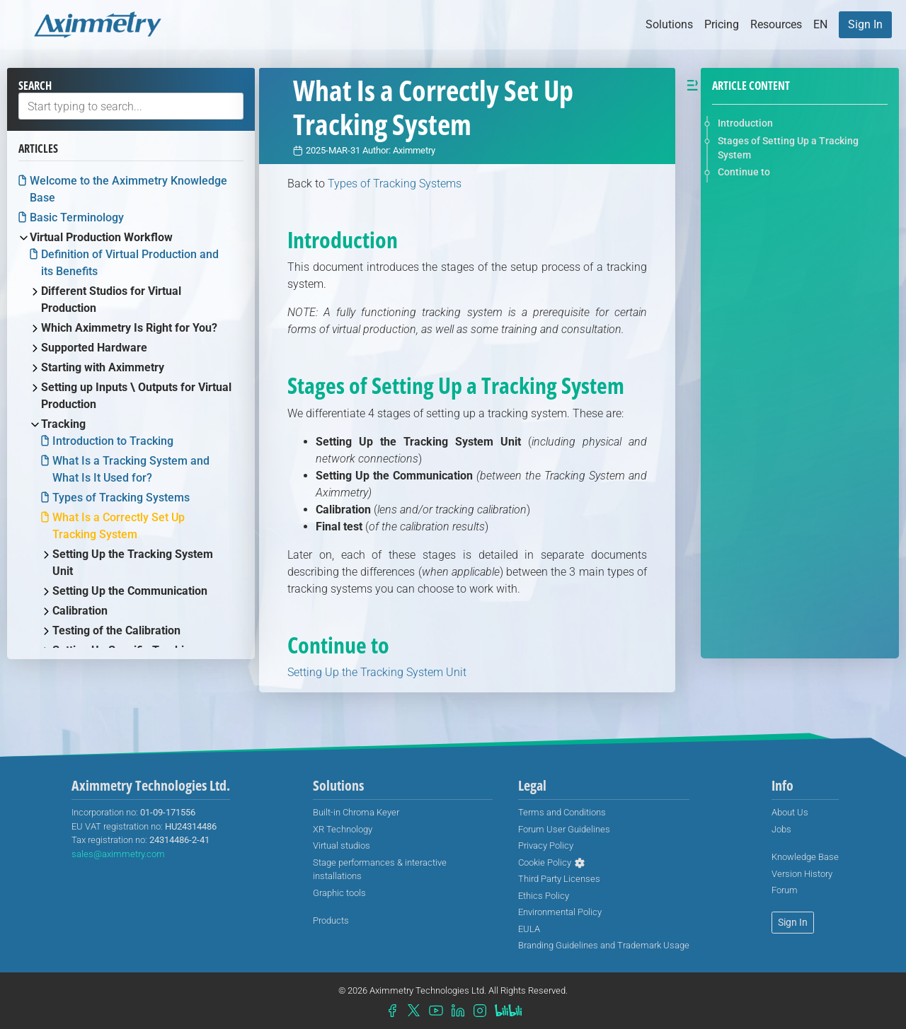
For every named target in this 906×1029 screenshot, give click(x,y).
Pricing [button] (721, 24)
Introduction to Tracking (112, 441)
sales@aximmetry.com (118, 854)
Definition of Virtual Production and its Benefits (130, 263)
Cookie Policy (544, 862)
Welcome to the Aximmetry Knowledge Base (128, 189)
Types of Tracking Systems (121, 497)
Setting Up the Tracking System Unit (376, 672)
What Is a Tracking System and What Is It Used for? (131, 469)
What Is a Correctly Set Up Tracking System (118, 526)
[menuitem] (865, 24)
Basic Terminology (77, 217)
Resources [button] (776, 24)
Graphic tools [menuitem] (339, 893)
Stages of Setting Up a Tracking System (788, 148)
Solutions (669, 24)
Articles (38, 148)
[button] (820, 25)
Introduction (745, 123)
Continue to (744, 172)
